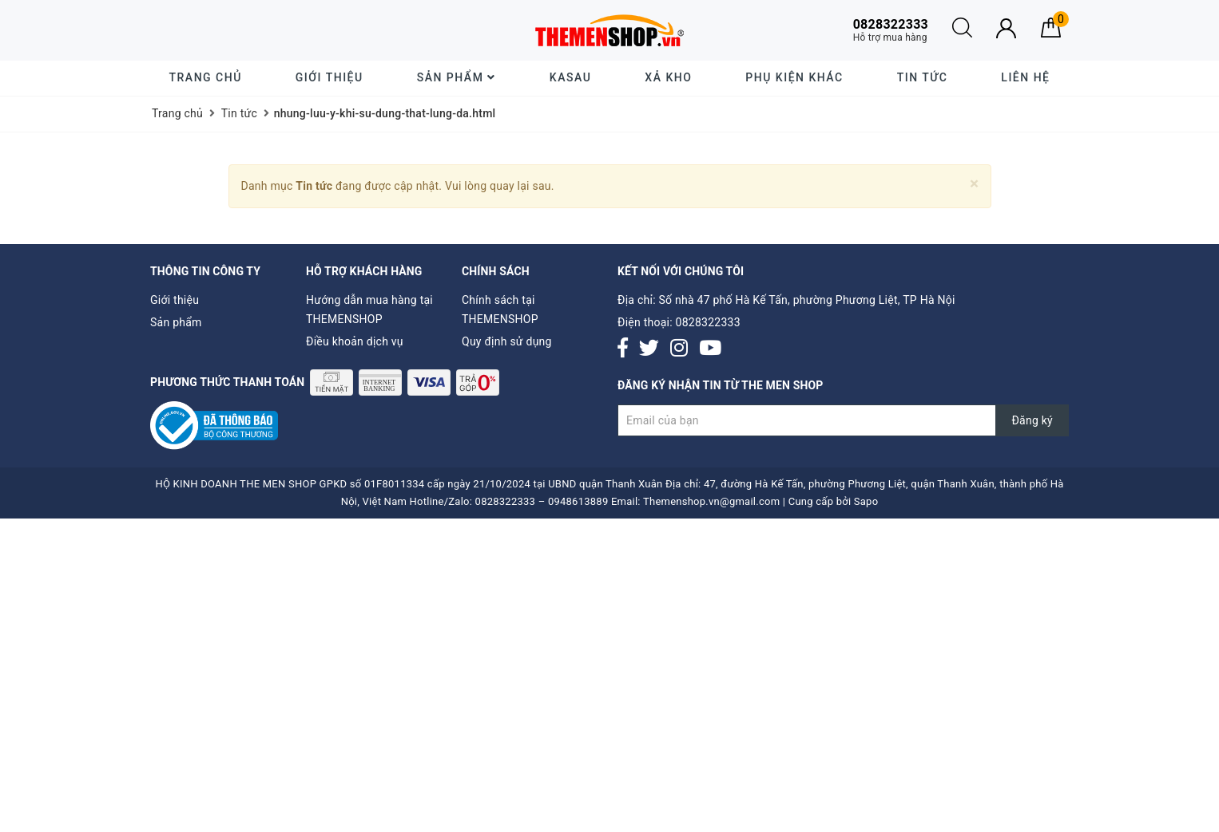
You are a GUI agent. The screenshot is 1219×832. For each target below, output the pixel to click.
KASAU (570, 77)
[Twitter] (649, 349)
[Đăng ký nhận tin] (843, 420)
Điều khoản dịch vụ (354, 341)
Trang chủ (205, 77)
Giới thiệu (329, 77)
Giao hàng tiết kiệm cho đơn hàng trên (274, 30)
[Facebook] (622, 349)
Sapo (866, 501)
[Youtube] (710, 349)
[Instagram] (679, 349)
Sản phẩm (456, 77)
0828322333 (708, 322)
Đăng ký (1032, 420)
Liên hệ (1025, 77)
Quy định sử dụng (507, 341)
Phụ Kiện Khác (794, 77)
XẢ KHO (668, 77)
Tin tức (922, 77)
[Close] (974, 183)
